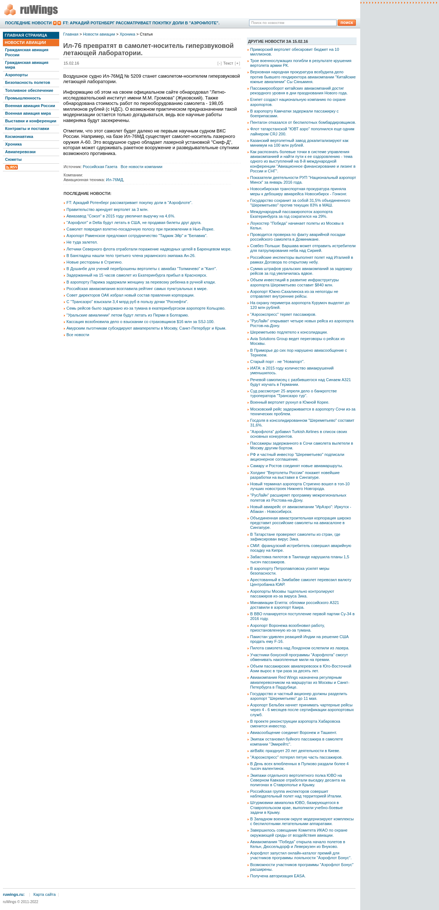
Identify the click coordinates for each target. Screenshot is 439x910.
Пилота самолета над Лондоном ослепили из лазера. (299, 648)
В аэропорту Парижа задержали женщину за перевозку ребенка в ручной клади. (141, 282)
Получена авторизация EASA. (278, 876)
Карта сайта (44, 894)
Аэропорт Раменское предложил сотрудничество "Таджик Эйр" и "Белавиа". (136, 235)
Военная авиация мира (28, 113)
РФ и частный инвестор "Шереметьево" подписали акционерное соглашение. (297, 456)
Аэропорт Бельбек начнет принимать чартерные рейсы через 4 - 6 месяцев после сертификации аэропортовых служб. (302, 710)
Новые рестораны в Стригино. (94, 262)
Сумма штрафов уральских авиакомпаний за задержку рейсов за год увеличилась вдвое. (301, 271)
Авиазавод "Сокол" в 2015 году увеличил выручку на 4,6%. (120, 216)
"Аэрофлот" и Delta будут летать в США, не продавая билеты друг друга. (134, 222)
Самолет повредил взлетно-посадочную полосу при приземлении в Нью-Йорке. (140, 229)
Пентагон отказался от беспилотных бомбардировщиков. (303, 122)
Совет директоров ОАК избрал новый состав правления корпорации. (130, 295)
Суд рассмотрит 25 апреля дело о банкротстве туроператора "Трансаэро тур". (293, 393)
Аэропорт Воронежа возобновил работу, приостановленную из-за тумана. (287, 627)
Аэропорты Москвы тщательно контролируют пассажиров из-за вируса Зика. (292, 593)
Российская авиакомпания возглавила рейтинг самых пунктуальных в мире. (137, 288)
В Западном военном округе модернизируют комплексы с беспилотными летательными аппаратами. (302, 821)
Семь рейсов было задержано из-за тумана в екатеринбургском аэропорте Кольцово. (145, 308)
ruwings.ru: (14, 894)
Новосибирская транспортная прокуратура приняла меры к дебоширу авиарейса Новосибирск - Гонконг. (298, 191)
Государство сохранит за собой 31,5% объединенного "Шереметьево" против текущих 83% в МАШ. (300, 202)
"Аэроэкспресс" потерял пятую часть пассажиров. (296, 757)
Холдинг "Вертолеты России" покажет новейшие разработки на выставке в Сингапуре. (295, 475)
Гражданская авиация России (26, 52)
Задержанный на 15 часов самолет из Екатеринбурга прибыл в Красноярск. (136, 275)
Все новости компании (141, 166)
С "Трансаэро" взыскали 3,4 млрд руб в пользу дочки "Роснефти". (127, 301)
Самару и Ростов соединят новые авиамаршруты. (296, 466)
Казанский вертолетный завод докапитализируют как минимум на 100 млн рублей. (299, 142)
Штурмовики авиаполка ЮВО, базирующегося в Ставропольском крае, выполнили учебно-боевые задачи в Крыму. (296, 807)
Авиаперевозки (20, 152)
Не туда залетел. (82, 242)
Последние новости (28, 23)
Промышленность (23, 98)
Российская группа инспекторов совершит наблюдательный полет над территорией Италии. (296, 793)
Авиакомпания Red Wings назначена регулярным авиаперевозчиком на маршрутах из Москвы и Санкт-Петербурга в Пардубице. (299, 682)
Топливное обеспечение (29, 90)
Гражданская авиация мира (26, 64)
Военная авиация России (30, 105)
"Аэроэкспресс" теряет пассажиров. (283, 314)
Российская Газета (100, 166)
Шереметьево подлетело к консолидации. (289, 332)
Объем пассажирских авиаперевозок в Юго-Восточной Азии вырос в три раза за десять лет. (300, 668)
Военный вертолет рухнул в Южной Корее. (289, 402)
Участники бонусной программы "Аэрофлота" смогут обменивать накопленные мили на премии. (299, 657)
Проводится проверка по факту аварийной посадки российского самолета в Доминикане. (297, 236)
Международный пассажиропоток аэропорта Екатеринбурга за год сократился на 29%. (291, 214)
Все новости (77, 334)
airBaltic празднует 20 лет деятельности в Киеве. (295, 750)
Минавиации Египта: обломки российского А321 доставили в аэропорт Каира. (294, 604)
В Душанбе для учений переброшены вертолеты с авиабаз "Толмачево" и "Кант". (141, 268)
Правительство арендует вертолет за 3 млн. (107, 209)
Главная (70, 34)
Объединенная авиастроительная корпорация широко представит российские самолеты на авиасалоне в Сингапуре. (300, 523)
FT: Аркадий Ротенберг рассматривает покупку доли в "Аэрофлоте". (141, 23)
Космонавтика (19, 136)
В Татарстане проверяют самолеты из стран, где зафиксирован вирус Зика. (295, 536)
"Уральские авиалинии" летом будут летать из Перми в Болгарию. (127, 315)
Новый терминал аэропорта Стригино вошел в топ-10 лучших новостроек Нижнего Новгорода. (300, 486)
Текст (228, 63)
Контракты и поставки (27, 128)
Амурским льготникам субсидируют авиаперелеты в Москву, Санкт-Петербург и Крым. (146, 328)
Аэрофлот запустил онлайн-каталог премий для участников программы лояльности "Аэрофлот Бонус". (300, 855)
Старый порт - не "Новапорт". (277, 361)
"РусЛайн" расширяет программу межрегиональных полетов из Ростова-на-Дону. (298, 497)
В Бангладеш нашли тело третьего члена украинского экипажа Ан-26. (131, 255)
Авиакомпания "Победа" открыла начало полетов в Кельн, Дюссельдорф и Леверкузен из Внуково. (297, 844)
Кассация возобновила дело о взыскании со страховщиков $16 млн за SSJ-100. (140, 321)
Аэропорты (16, 75)
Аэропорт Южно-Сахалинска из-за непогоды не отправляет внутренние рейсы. (294, 293)
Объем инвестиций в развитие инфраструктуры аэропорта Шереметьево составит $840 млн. (294, 282)
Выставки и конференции (30, 121)
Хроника (13, 144)
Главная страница (26, 35)
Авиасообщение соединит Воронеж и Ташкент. (293, 732)
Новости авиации (25, 42)
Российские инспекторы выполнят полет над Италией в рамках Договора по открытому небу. (301, 259)
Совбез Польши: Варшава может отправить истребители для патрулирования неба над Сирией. (303, 248)
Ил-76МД (114, 179)
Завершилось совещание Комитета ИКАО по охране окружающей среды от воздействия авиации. (298, 832)
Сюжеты (13, 159)
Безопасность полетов (27, 82)
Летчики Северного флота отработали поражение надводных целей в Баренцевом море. (149, 249)
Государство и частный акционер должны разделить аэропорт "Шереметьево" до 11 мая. (298, 696)
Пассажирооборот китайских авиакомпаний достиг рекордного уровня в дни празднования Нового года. (298, 90)
